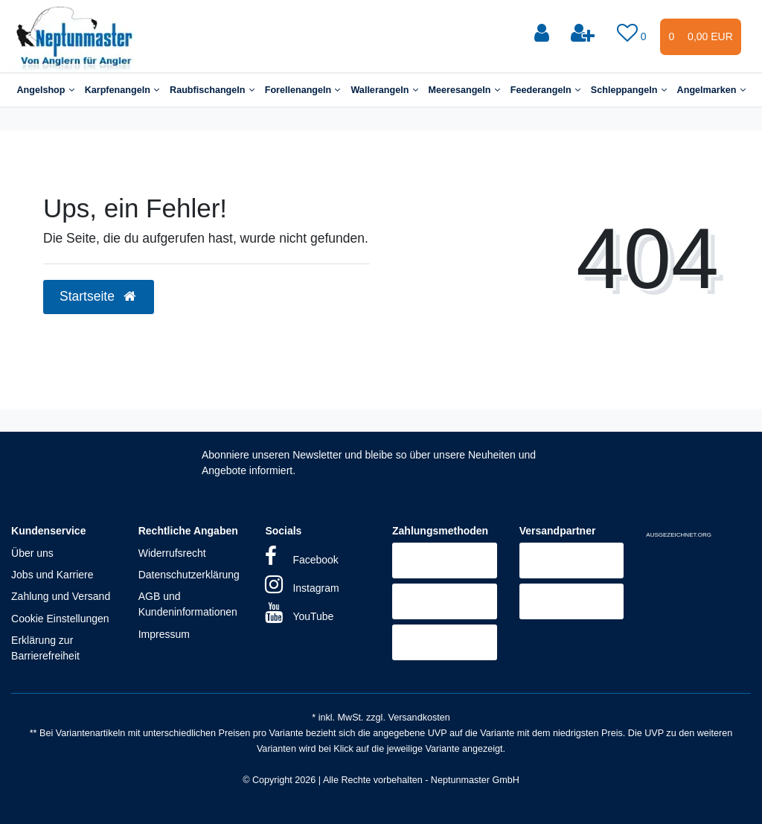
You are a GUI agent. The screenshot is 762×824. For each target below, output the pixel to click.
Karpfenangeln (122, 90)
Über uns (32, 553)
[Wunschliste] (633, 33)
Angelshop (45, 90)
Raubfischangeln (212, 90)
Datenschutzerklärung (189, 575)
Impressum (164, 634)
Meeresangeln (464, 90)
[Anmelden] (543, 33)
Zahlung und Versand (60, 596)
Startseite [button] (99, 296)
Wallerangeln (383, 90)
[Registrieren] (584, 33)
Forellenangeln (303, 90)
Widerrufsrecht (172, 553)
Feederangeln (545, 90)
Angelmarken (711, 90)
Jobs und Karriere (52, 575)
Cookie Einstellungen (60, 619)
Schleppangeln (629, 90)
